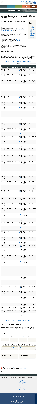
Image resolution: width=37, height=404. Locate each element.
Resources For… (13, 377)
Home (2, 12)
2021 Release (31, 339)
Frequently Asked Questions (9, 347)
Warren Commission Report (32, 29)
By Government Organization (3, 381)
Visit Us (26, 6)
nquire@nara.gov (7, 357)
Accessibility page (23, 368)
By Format (2, 379)
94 (20, 61)
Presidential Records (4, 384)
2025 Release (5, 339)
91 (16, 61)
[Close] (35, 395)
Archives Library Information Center (4, 387)
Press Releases (23, 347)
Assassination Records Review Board (32, 36)
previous (9, 61)
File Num (29, 67)
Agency (16, 67)
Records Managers (13, 382)
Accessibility (10, 400)
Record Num (5, 67)
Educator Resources (18, 6)
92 (17, 61)
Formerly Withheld (12, 67)
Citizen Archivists (23, 1)
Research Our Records (3, 6)
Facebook (13, 396)
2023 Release (13, 339)
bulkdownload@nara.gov (8, 330)
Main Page (31, 26)
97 (24, 61)
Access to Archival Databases (4, 385)
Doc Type (24, 67)
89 (13, 61)
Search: (18, 63)
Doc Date (20, 67)
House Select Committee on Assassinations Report (32, 33)
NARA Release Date (8, 66)
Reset (35, 63)
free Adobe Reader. (12, 367)
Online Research (4, 377)
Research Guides (22, 377)
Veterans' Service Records (11, 6)
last (30, 61)
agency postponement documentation (21, 336)
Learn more (28, 402)
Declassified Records (22, 383)
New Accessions (30, 379)
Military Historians (12, 379)
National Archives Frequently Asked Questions (21, 380)
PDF (19, 70)
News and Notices (30, 378)
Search (34, 3)
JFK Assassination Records (15, 12)
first (7, 61)
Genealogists (12, 378)
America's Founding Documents (33, 6)
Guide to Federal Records (22, 382)
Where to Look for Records (21, 385)
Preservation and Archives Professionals (14, 381)
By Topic (2, 378)
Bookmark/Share (29, 1)
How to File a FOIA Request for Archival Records (22, 389)
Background (32, 27)
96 (23, 61)
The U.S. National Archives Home (9, 2)
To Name (33, 67)
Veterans (11, 384)
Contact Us (34, 1)
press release (16, 36)
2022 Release (22, 339)
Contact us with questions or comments (6, 372)
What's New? (30, 377)
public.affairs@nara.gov (26, 357)
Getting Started (21, 378)
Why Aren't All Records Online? (22, 387)
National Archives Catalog (5, 382)
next (28, 61)
